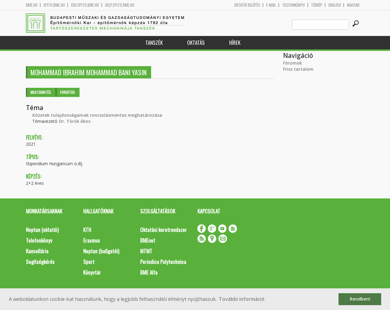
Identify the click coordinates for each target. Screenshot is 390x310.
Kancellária (37, 251)
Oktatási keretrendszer (163, 229)
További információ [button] (241, 299)
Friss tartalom (298, 69)
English (334, 5)
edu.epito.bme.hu (85, 5)
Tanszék (154, 42)
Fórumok (292, 63)
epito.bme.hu (54, 5)
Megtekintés (40, 92)
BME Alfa (149, 272)
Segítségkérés (40, 261)
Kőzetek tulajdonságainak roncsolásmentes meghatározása (97, 115)
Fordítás (67, 92)
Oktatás (196, 42)
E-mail (271, 5)
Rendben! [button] (360, 299)
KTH (87, 229)
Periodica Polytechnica (163, 261)
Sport (88, 261)
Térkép (316, 5)
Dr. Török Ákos (74, 121)
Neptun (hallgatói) (101, 251)
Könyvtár (92, 272)
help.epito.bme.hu (119, 5)
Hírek (234, 42)
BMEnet (147, 240)
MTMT (146, 251)
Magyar (353, 5)
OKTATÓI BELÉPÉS (247, 5)
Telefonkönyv (293, 5)
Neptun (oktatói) (42, 229)
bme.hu (31, 5)
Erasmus (91, 240)
